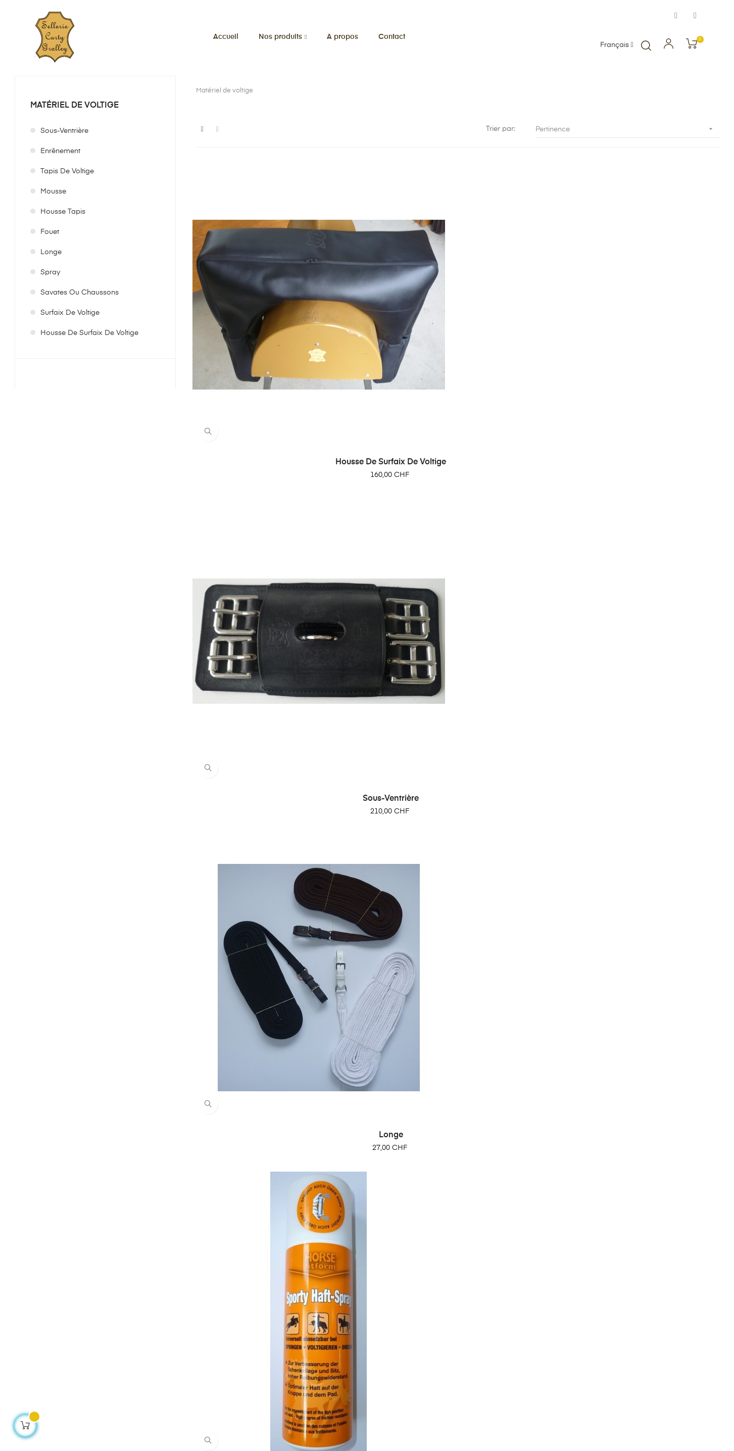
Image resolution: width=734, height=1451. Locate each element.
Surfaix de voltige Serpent (457, 1114)
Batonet (458, 648)
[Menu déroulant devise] (616, 45)
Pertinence (627, 185)
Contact (414, 1348)
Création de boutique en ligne (63, 1426)
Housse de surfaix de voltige (89, 388)
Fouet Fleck (639, 881)
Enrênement (60, 206)
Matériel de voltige (74, 161)
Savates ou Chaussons (79, 348)
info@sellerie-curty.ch (137, 1329)
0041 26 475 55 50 (120, 1316)
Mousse (53, 247)
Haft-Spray (276, 648)
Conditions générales (437, 1312)
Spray (50, 327)
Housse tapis (62, 267)
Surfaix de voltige (70, 368)
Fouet (49, 287)
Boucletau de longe (638, 1114)
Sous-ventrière (64, 186)
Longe (51, 307)
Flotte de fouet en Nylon (276, 1114)
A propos (416, 1294)
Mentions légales (429, 1330)
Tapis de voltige (67, 226)
